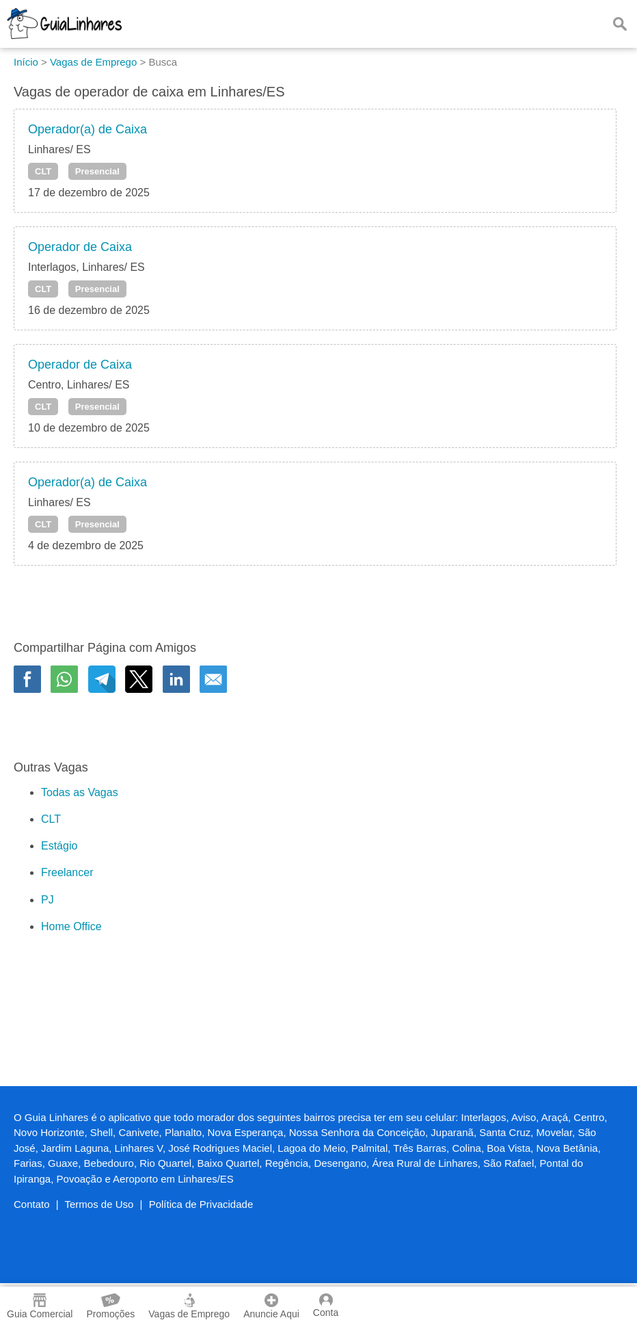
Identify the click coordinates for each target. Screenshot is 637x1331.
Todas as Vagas (79, 792)
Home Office (71, 926)
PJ (47, 900)
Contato (32, 1204)
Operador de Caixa (80, 247)
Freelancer (67, 872)
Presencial (97, 171)
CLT (43, 171)
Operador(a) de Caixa (87, 129)
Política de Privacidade (201, 1204)
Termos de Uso (99, 1204)
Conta (325, 1305)
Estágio (59, 846)
